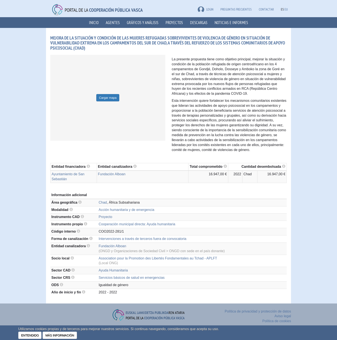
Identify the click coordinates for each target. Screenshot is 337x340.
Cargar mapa (108, 97)
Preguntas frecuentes (236, 9)
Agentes (113, 22)
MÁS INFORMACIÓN (59, 335)
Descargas (198, 22)
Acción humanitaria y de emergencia (126, 210)
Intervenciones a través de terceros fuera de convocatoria (142, 239)
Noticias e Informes (231, 22)
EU (286, 9)
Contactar (266, 9)
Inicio (94, 22)
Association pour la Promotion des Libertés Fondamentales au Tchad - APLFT (158, 258)
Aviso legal (282, 316)
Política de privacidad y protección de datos (258, 311)
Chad (103, 202)
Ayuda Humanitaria (113, 270)
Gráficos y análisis (142, 22)
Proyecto (105, 217)
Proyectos (174, 22)
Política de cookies (276, 321)
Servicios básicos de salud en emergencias (132, 277)
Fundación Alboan (112, 174)
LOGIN (205, 9)
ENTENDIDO (30, 335)
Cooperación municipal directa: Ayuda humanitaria (137, 224)
